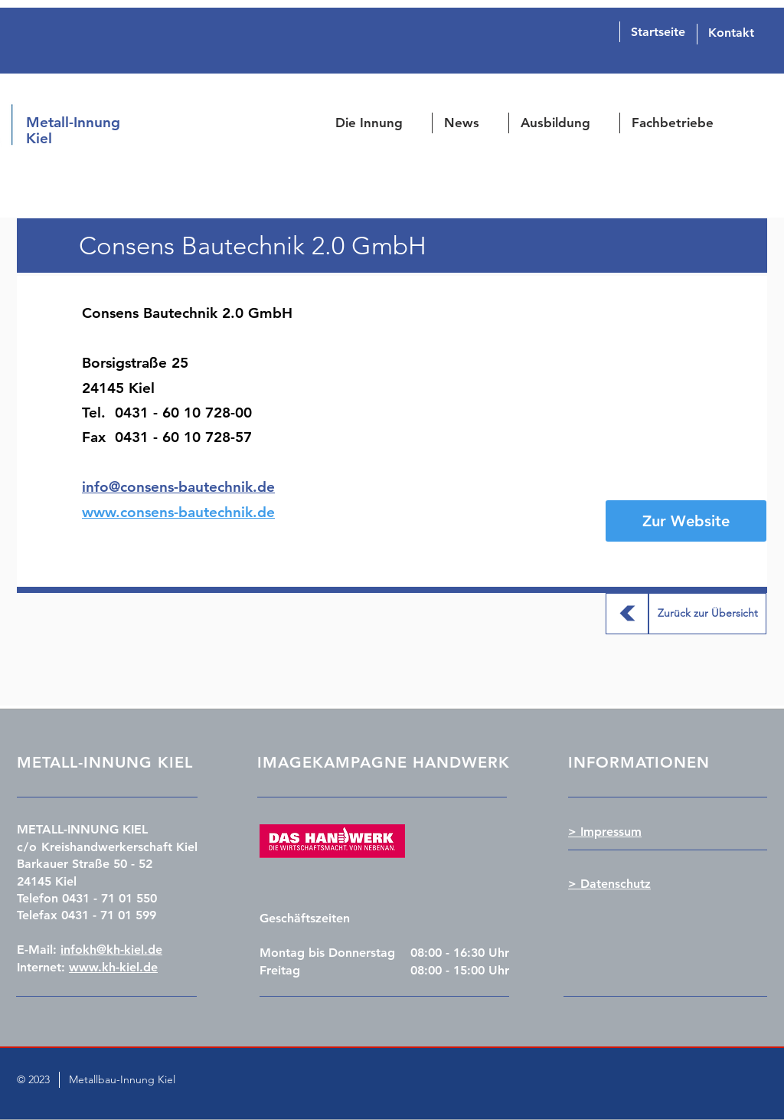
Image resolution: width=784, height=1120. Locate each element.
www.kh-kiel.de (113, 967)
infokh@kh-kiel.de (111, 949)
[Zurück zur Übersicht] (627, 613)
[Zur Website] (686, 521)
